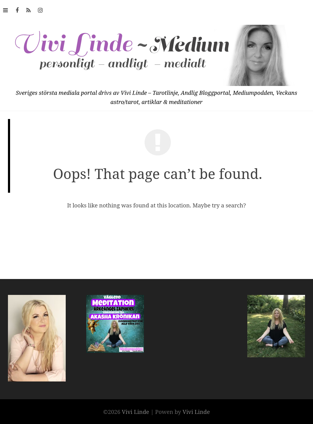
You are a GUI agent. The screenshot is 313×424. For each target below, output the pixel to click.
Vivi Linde (136, 411)
